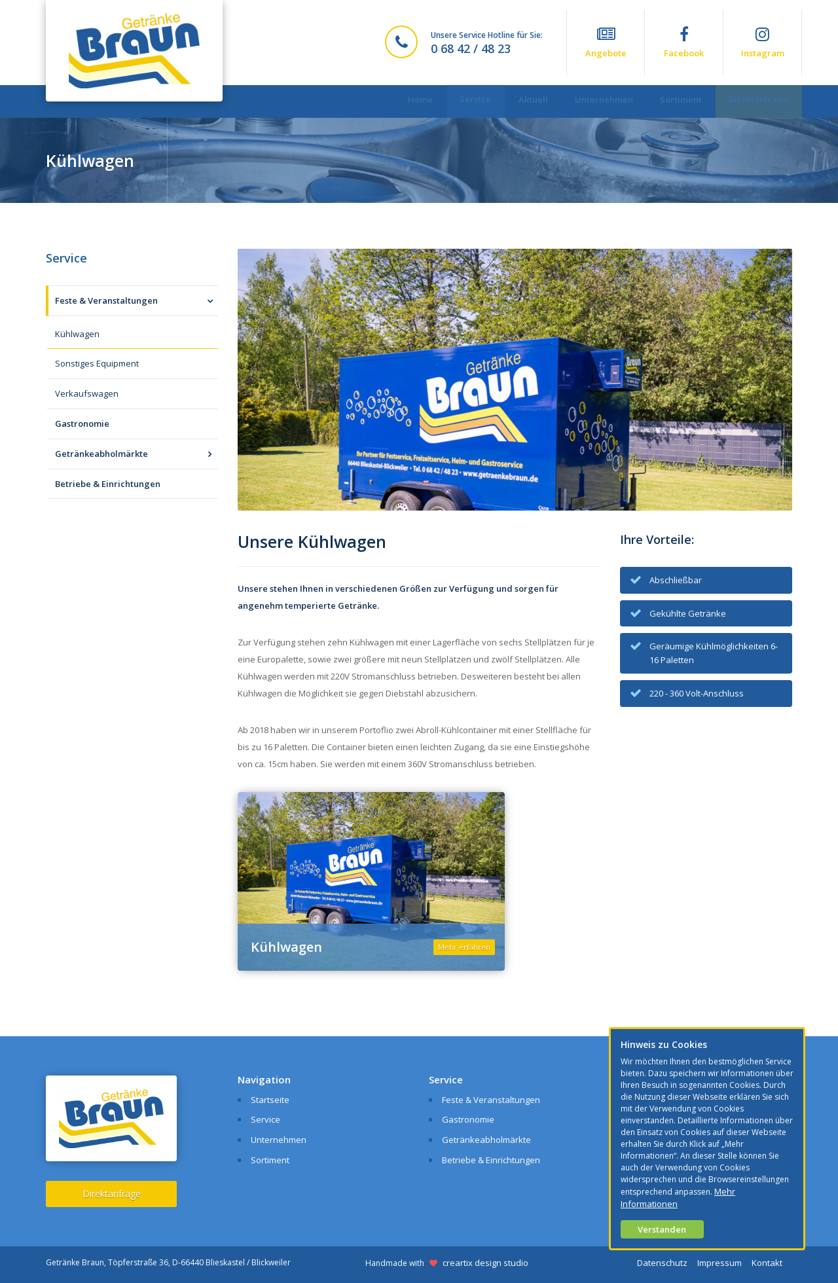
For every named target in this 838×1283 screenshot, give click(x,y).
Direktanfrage (756, 101)
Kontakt (767, 1263)
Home (388, 101)
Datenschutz (662, 1263)
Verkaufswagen (86, 393)
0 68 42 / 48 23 (471, 48)
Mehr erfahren (464, 947)
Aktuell (513, 101)
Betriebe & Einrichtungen (107, 484)
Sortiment (672, 101)
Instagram (762, 42)
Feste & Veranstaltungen (106, 300)
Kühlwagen (77, 334)
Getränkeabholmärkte (101, 454)
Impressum (719, 1263)
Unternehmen (589, 101)
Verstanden (662, 1229)
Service (449, 101)
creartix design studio (485, 1263)
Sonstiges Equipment (97, 363)
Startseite (270, 1100)
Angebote (605, 42)
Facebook (684, 42)
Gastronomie (82, 423)
